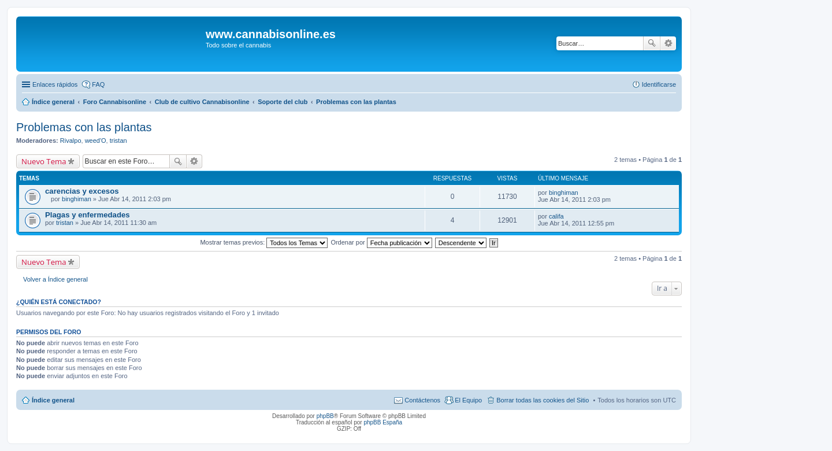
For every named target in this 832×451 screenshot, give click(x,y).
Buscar (651, 43)
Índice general (53, 400)
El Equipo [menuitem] (468, 400)
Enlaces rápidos (54, 84)
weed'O (95, 140)
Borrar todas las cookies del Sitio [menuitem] (542, 400)
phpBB (325, 416)
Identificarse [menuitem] (659, 84)
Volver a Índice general (55, 279)
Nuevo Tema (43, 161)
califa (556, 216)
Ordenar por (381, 242)
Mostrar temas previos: (264, 242)
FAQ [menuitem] (98, 84)
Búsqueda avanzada (668, 43)
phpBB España (382, 422)
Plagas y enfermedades (87, 214)
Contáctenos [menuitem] (422, 400)
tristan (118, 140)
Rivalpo (70, 140)
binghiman (76, 198)
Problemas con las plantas (84, 127)
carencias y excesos (82, 191)
